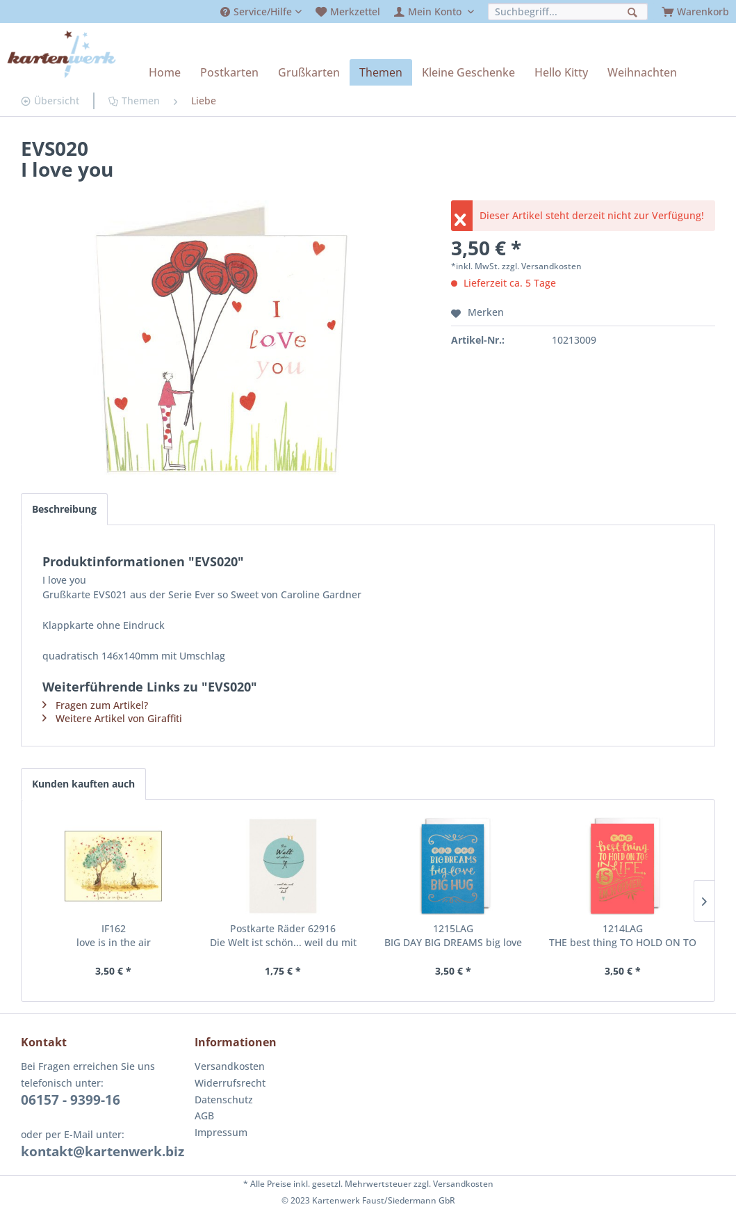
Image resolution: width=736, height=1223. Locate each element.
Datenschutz (224, 1099)
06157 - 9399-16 (70, 1100)
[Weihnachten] (642, 72)
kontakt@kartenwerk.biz (102, 1151)
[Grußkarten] (309, 72)
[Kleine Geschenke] (468, 72)
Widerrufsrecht (230, 1082)
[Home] (164, 72)
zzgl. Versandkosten (542, 266)
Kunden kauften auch (83, 783)
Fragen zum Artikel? (102, 705)
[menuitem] (261, 11)
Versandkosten (230, 1066)
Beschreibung (64, 508)
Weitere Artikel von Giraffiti (119, 718)
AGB (204, 1115)
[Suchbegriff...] (568, 11)
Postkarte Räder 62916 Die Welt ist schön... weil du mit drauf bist (283, 936)
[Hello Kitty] (561, 72)
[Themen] (381, 72)
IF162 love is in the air (113, 935)
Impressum (221, 1132)
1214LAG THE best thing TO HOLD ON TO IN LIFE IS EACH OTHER (622, 936)
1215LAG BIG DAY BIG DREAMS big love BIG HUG (453, 936)
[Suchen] (634, 11)
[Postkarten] (229, 72)
